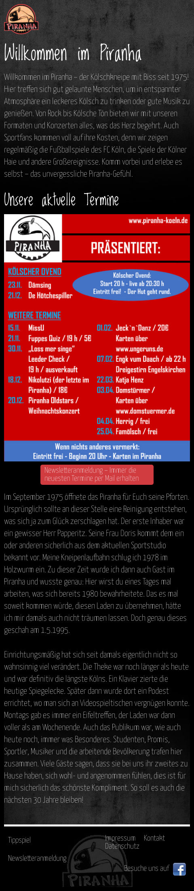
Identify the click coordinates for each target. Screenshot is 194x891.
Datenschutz (122, 846)
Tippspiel (19, 840)
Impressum (120, 838)
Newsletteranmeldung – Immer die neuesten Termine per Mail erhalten (91, 474)
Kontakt (154, 838)
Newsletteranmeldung (37, 858)
